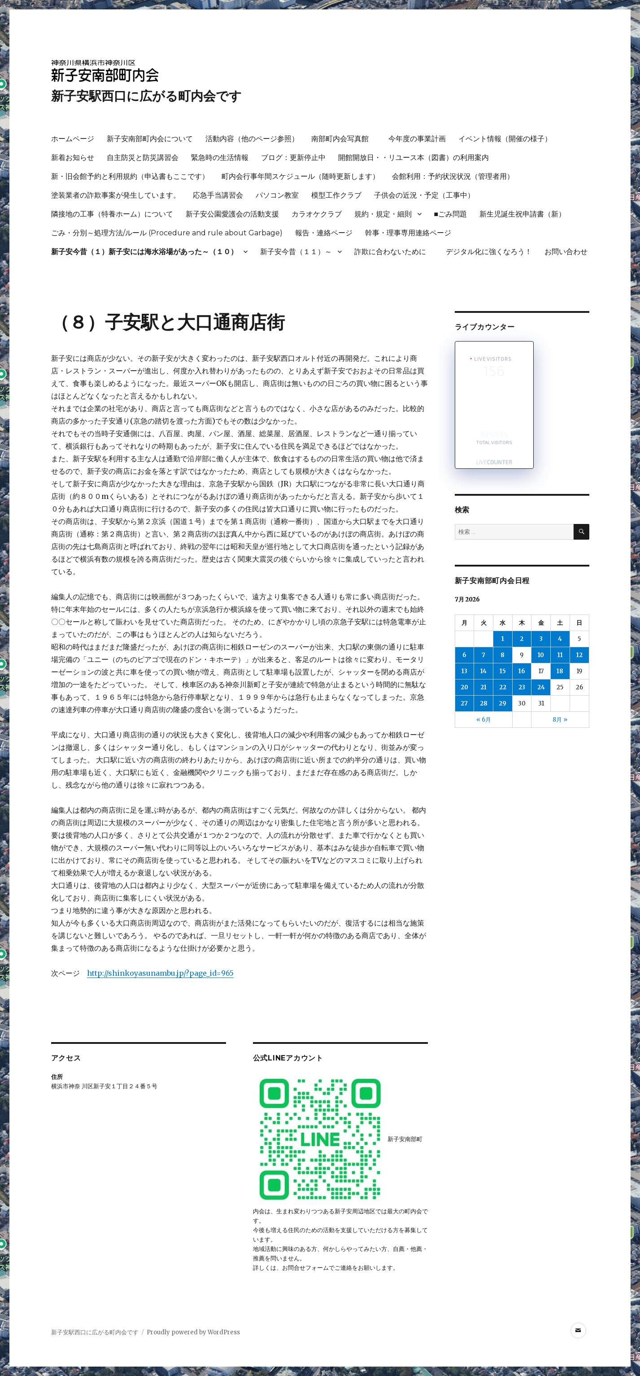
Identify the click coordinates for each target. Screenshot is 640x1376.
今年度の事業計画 (417, 138)
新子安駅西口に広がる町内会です (146, 96)
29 (502, 703)
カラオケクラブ (317, 214)
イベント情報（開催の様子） (505, 138)
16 (521, 671)
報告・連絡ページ (324, 233)
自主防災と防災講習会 (143, 157)
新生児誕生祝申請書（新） (522, 214)
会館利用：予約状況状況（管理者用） (453, 176)
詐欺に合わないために (393, 251)
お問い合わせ (566, 251)
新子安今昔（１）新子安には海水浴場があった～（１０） (144, 251)
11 (560, 655)
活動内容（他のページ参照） (252, 138)
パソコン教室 (277, 195)
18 (560, 671)
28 (484, 703)
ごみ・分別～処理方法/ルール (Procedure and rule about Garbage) (167, 233)
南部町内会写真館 (343, 138)
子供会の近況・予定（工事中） (424, 195)
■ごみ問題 (450, 214)
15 (503, 671)
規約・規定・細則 (383, 214)
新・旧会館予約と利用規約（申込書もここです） (130, 176)
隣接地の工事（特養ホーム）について (112, 214)
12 (579, 655)
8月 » (560, 719)
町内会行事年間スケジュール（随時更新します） (300, 176)
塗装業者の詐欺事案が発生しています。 (115, 195)
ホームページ (72, 138)
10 (541, 655)
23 (521, 687)
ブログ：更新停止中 (293, 157)
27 (464, 703)
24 (541, 687)
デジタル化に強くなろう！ (489, 251)
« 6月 (483, 719)
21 (483, 687)
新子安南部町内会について (150, 138)
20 (464, 687)
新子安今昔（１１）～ (296, 251)
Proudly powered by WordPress (193, 1332)
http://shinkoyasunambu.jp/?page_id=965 (160, 973)
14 (483, 671)
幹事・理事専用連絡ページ (408, 233)
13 (464, 671)
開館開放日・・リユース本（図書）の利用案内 (413, 157)
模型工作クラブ (336, 195)
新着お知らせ (72, 157)
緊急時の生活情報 (219, 157)
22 (502, 687)
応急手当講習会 (218, 195)
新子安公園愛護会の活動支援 (232, 214)
